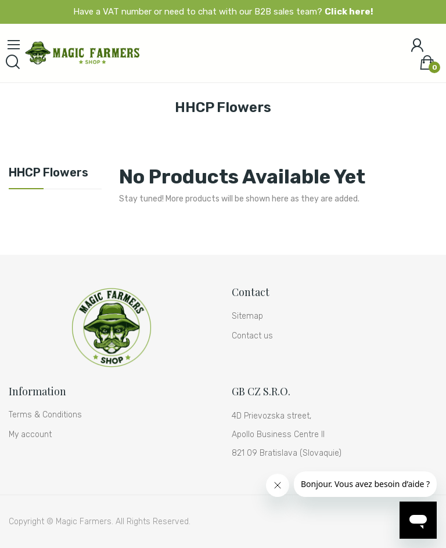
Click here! (349, 11)
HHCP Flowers (48, 173)
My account (30, 434)
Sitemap (247, 316)
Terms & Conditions (45, 415)
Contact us (252, 336)
